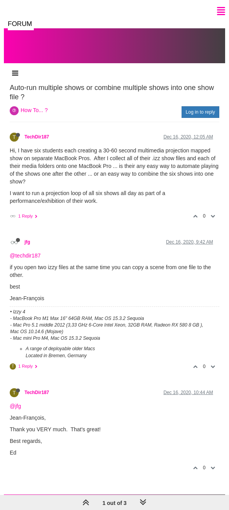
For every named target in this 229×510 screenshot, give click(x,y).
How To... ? (34, 110)
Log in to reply (200, 112)
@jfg (15, 406)
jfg (27, 242)
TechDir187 (36, 137)
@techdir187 (25, 255)
